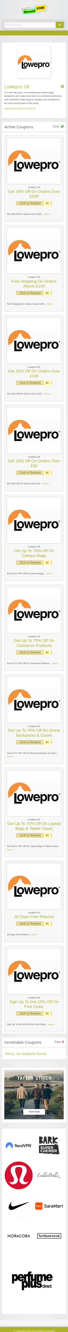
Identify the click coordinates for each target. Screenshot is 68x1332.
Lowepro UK (34, 187)
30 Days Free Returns (34, 916)
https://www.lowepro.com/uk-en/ (20, 108)
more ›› (47, 214)
